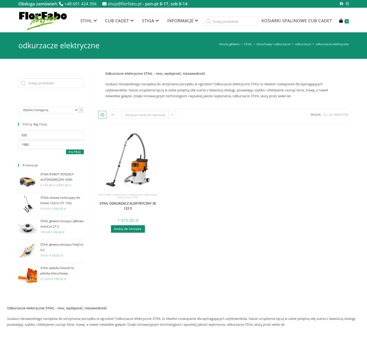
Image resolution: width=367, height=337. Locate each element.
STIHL (248, 44)
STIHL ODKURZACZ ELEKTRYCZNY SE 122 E (127, 205)
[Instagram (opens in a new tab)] (347, 3)
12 (324, 115)
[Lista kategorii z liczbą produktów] (48, 110)
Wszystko (341, 115)
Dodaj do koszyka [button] (128, 229)
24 (330, 115)
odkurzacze (303, 44)
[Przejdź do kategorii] (81, 110)
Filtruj (75, 152)
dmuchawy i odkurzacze (273, 44)
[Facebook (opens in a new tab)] (341, 3)
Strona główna (229, 44)
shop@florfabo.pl (121, 4)
